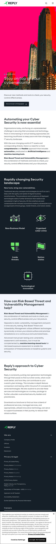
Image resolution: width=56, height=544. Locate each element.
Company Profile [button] (9, 440)
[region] (28, 528)
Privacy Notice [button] (12, 465)
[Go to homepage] (10, 3)
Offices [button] (6, 443)
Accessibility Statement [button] (11, 497)
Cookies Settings (18, 540)
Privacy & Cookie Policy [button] (11, 461)
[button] (16, 104)
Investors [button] (7, 447)
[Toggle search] (46, 3)
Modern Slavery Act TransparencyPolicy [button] (15, 484)
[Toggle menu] (52, 3)
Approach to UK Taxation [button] (12, 493)
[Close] (53, 514)
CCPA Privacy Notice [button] (10, 480)
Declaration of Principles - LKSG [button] (17, 489)
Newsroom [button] (7, 451)
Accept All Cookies (37, 540)
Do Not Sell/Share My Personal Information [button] (17, 500)
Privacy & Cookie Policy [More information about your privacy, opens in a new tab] (36, 534)
